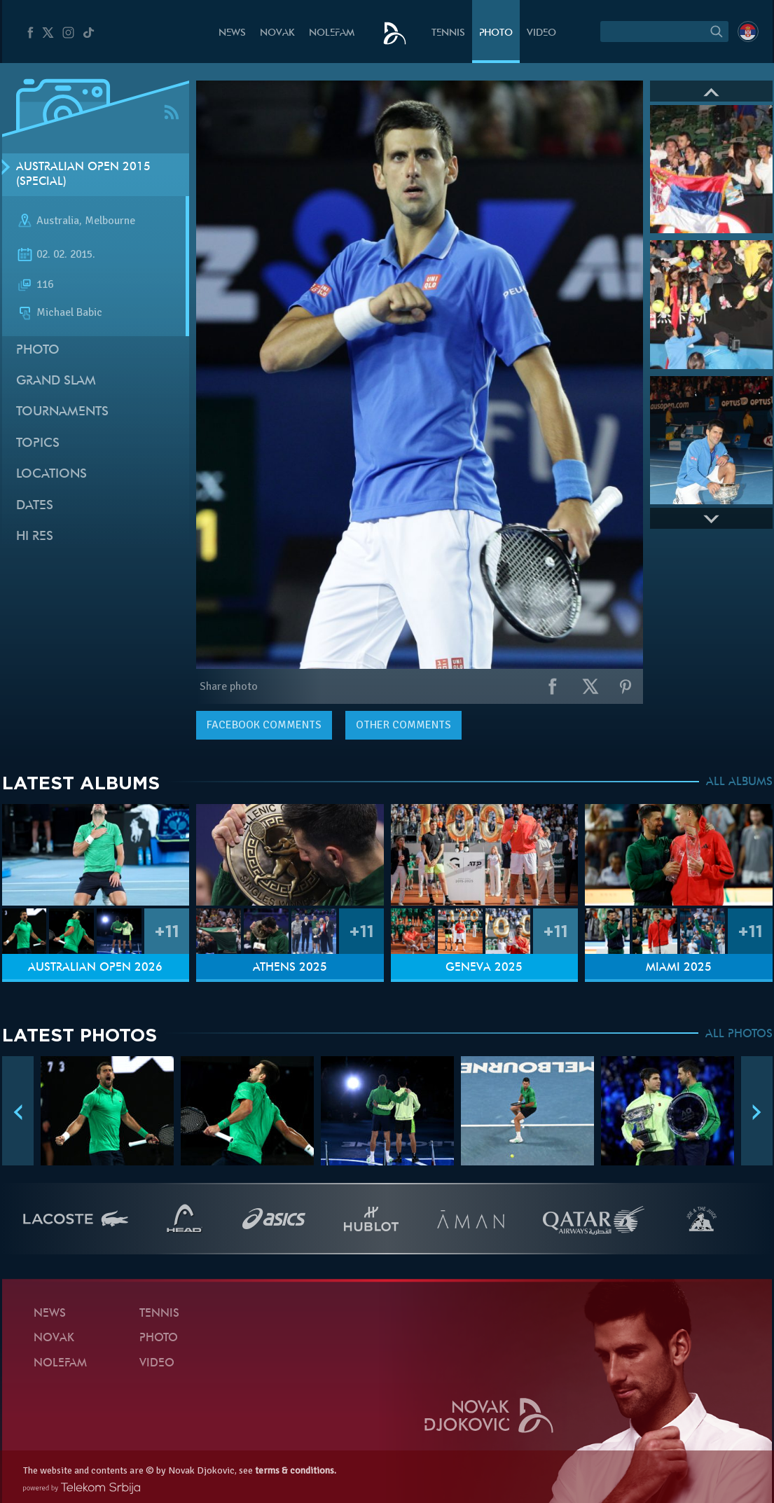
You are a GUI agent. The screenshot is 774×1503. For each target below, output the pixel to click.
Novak (277, 33)
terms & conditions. (295, 1470)
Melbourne (110, 221)
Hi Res (34, 536)
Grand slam (56, 381)
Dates (34, 506)
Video (541, 33)
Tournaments (62, 412)
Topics (38, 443)
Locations (51, 474)
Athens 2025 (290, 968)
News (232, 33)
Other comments (403, 725)
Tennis (448, 33)
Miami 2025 (679, 968)
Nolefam (331, 33)
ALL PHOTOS (739, 1034)
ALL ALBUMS (739, 782)
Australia (57, 221)
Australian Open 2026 (95, 968)
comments (264, 725)
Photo (496, 33)
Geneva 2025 (484, 968)
